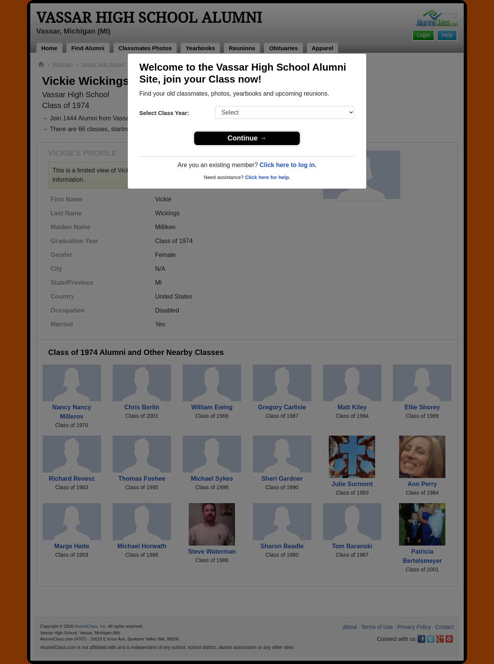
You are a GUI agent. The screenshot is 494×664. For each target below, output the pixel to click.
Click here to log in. (287, 165)
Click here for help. (267, 177)
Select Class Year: (164, 113)
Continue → (247, 138)
